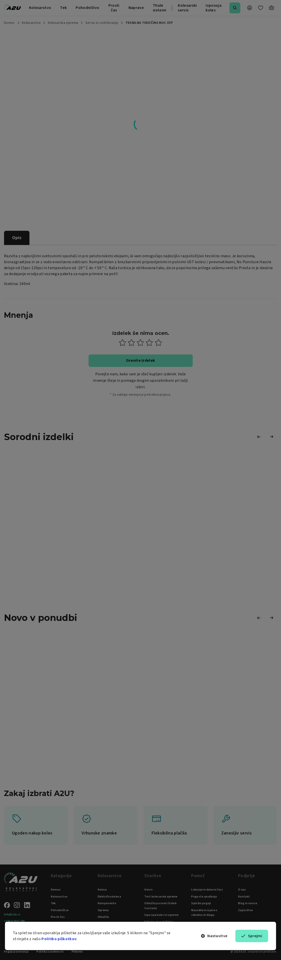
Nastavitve (214, 936)
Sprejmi (251, 936)
